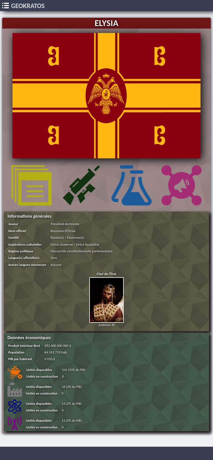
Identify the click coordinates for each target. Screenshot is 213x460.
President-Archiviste (64, 224)
